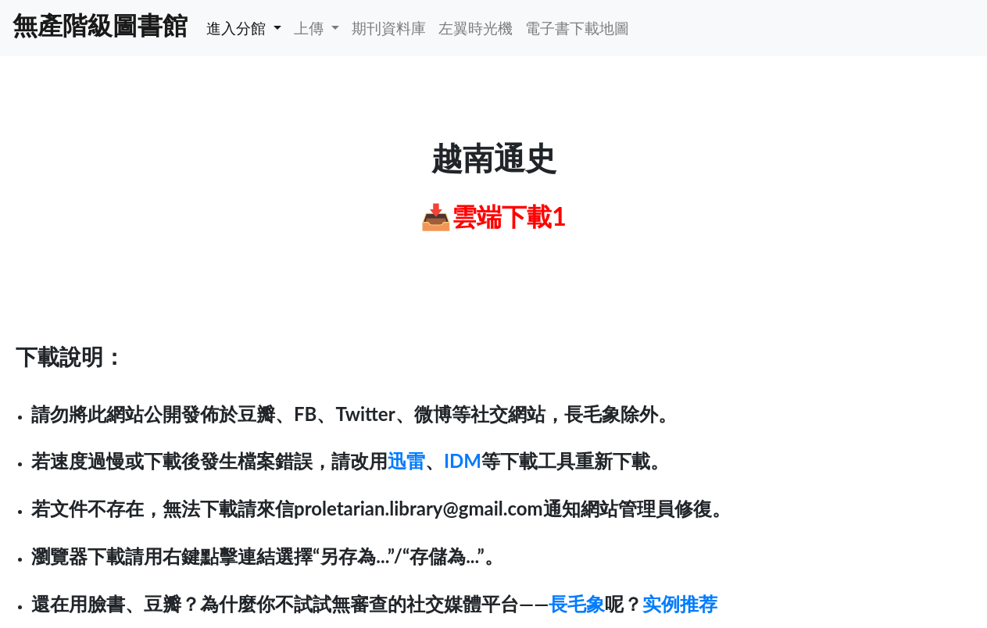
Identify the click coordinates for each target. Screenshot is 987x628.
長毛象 (577, 603)
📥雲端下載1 (493, 216)
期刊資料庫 (389, 28)
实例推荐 (679, 603)
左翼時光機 (475, 28)
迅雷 (406, 460)
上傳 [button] (310, 28)
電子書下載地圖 (577, 28)
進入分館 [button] (238, 28)
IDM (462, 460)
